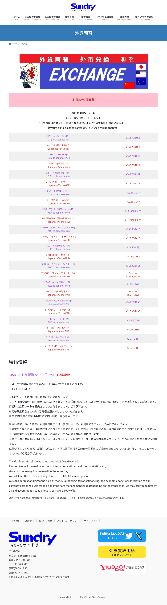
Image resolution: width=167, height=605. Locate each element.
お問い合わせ (45, 520)
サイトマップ (90, 520)
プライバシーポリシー (68, 520)
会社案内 (16, 520)
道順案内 (29, 520)
